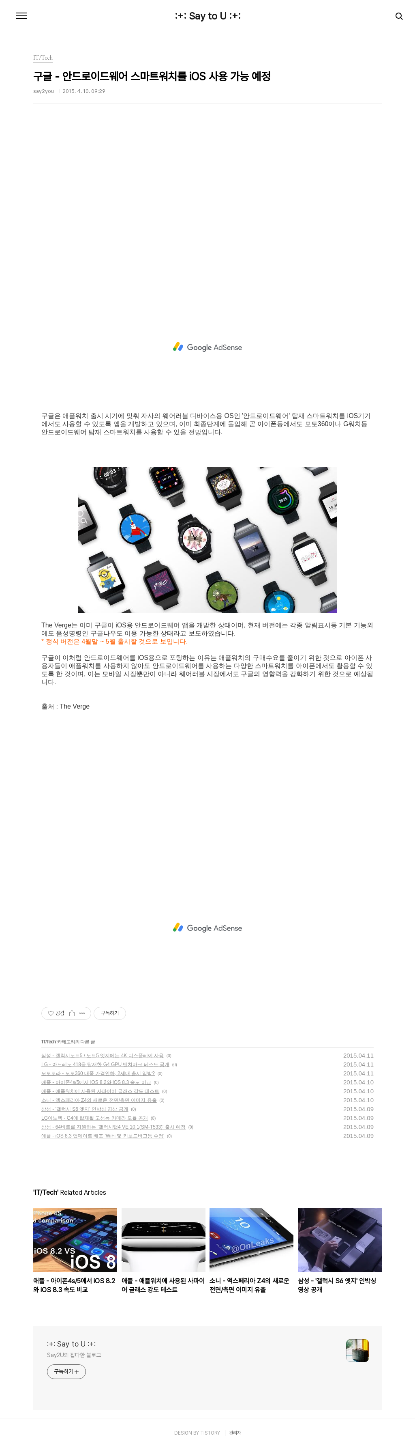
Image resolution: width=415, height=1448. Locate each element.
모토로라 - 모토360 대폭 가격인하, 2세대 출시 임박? (98, 1073)
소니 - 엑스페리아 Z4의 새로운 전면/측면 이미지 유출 (99, 1100)
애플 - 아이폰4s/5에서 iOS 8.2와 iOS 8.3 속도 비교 (96, 1082)
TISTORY (210, 1433)
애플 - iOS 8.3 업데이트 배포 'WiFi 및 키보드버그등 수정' (102, 1136)
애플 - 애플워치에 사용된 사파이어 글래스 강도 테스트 (100, 1091)
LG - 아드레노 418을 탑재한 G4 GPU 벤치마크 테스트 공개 (105, 1064)
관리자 (235, 1433)
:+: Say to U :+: (208, 16)
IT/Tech (49, 1042)
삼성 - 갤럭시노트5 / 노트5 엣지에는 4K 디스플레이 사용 (102, 1055)
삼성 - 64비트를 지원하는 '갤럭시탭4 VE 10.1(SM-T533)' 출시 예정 (113, 1127)
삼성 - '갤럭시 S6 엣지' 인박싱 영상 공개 (84, 1109)
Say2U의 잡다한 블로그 (74, 1355)
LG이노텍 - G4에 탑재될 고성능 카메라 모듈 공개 (94, 1118)
